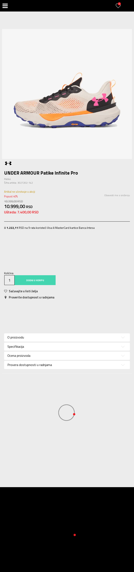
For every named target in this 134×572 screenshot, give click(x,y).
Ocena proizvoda (18, 355)
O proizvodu (15, 337)
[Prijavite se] (119, 8)
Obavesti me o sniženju (117, 195)
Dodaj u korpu (35, 280)
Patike (7, 179)
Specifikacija (15, 346)
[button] (14, 6)
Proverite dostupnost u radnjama (29, 297)
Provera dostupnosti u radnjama (29, 364)
